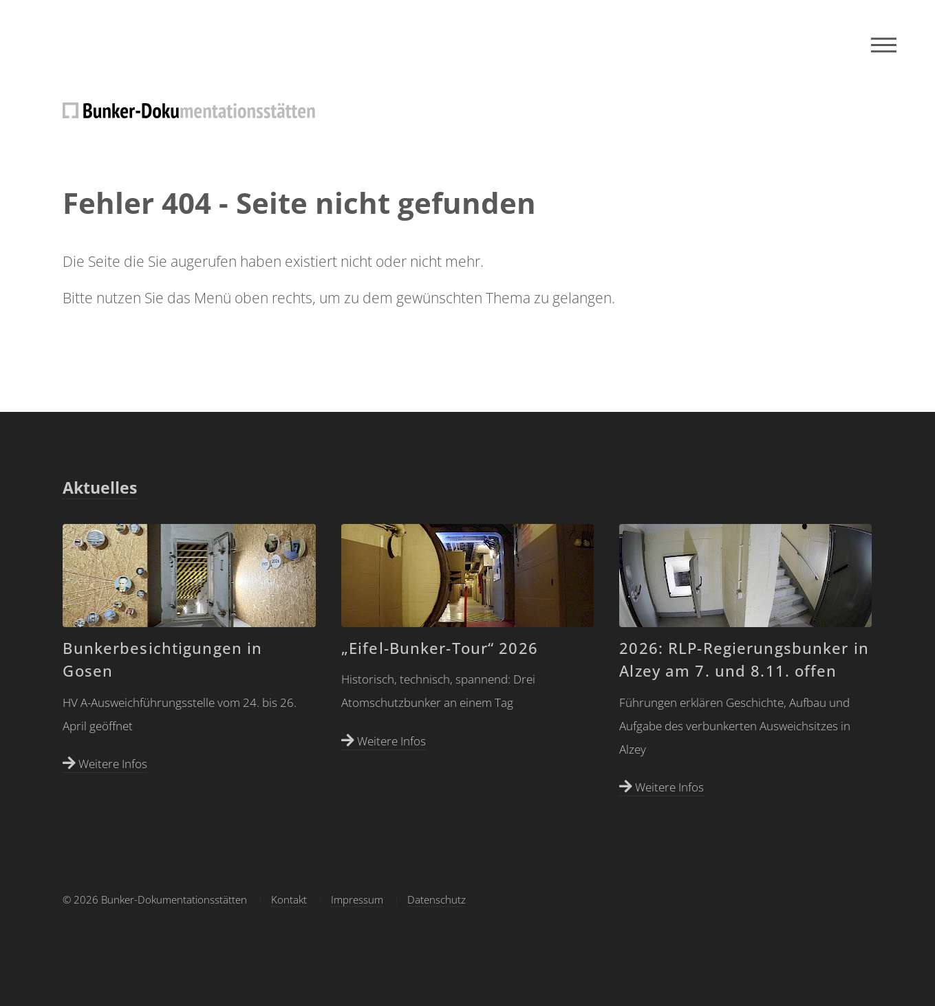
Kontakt (289, 899)
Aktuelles (100, 488)
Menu (884, 44)
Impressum (357, 899)
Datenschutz (436, 899)
